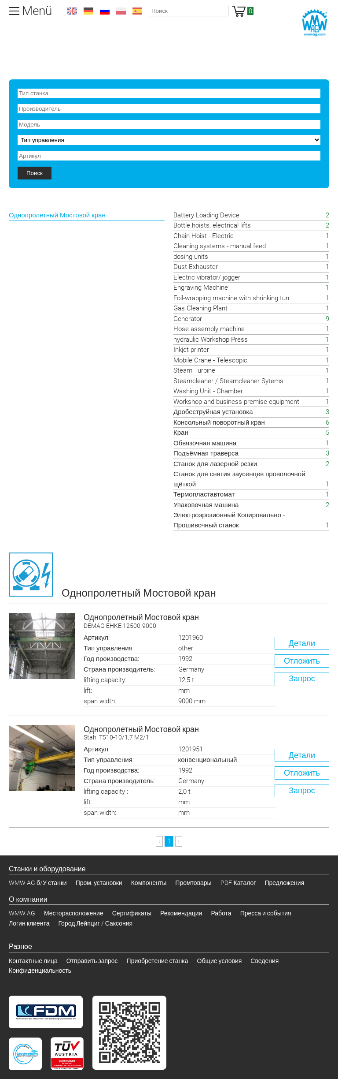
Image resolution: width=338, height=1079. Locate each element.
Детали (302, 643)
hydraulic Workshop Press (210, 339)
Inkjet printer (191, 350)
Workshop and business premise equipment (236, 402)
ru (105, 11)
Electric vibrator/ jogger (206, 277)
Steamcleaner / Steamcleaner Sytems (228, 381)
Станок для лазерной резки (215, 464)
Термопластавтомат (204, 494)
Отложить (302, 660)
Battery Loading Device (206, 215)
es (137, 11)
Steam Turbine (194, 370)
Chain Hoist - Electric (203, 236)
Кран (180, 433)
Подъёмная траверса (206, 453)
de (88, 11)
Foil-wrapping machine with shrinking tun (231, 298)
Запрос (302, 678)
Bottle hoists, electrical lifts (212, 225)
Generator (187, 319)
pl (121, 11)
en (72, 11)
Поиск (34, 173)
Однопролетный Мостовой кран (206, 621)
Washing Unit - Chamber (208, 391)
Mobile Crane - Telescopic (210, 360)
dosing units (190, 257)
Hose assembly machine (209, 329)
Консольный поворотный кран (219, 422)
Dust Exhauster (195, 267)
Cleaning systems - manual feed (219, 246)
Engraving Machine (200, 287)
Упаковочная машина (206, 505)
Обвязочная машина (204, 443)
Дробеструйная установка (213, 412)
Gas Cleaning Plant (200, 308)
